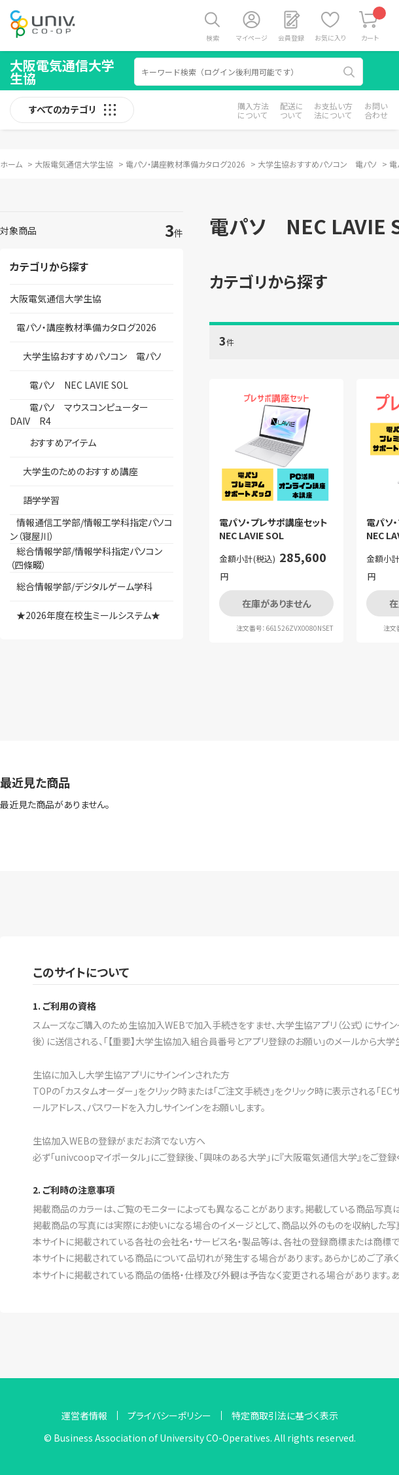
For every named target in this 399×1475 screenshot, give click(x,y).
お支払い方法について (333, 110)
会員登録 (291, 38)
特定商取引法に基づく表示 (285, 1415)
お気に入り (330, 38)
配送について (292, 110)
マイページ (252, 38)
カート (374, 25)
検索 (212, 38)
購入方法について (253, 110)
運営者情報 (84, 1415)
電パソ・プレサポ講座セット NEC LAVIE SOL (276, 529)
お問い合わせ (376, 110)
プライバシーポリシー (169, 1415)
